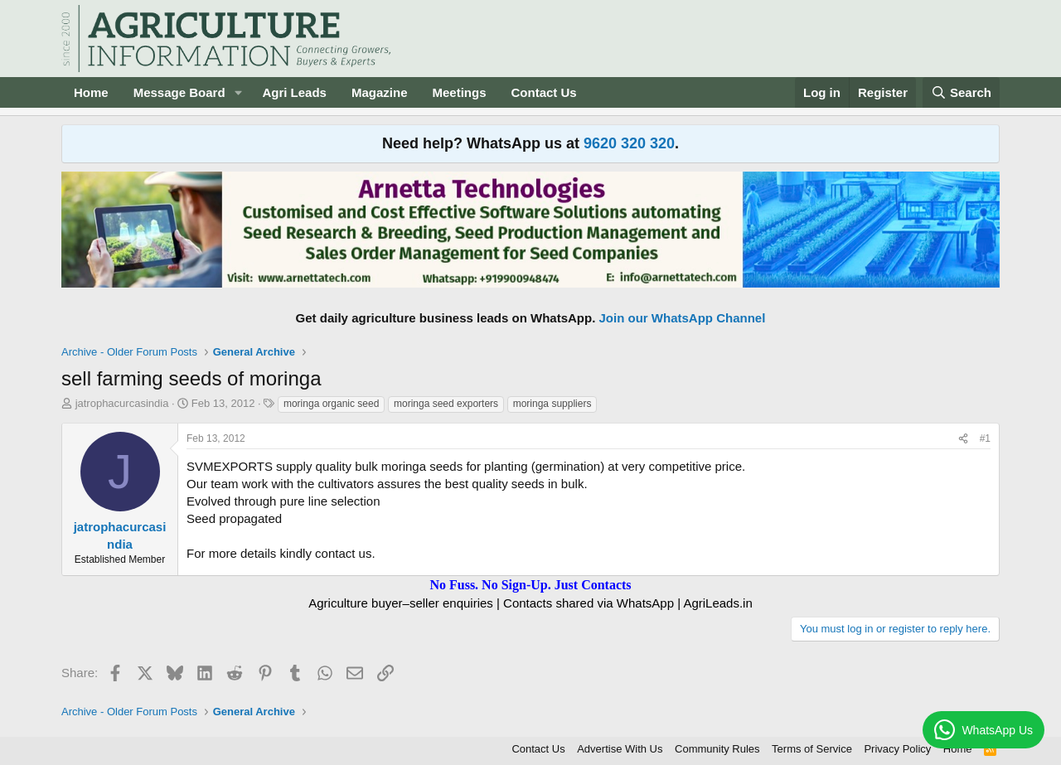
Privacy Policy (897, 749)
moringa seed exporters (446, 403)
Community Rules (717, 749)
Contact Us (544, 92)
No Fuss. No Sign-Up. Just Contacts (530, 585)
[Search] (961, 92)
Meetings (459, 92)
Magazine (379, 92)
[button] (238, 92)
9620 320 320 (629, 143)
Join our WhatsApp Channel (682, 318)
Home (91, 92)
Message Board (179, 92)
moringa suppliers (552, 403)
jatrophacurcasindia (122, 403)
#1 (985, 438)
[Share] (963, 438)
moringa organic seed (331, 403)
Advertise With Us (619, 749)
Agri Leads (294, 92)
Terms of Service (812, 749)
